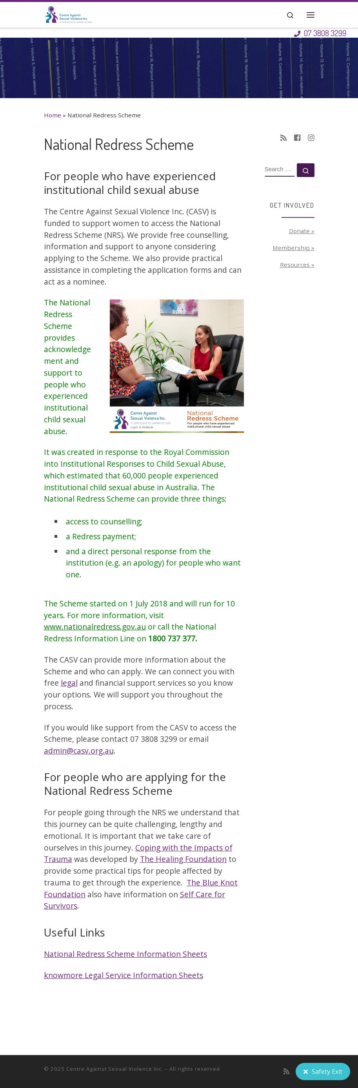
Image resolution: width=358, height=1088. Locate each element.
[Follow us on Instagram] (311, 138)
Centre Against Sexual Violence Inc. (114, 1068)
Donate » (301, 231)
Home (52, 115)
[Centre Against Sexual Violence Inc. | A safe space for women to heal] (68, 13)
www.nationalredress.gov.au (95, 626)
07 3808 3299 (320, 33)
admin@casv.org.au (79, 750)
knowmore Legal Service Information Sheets (123, 975)
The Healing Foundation (183, 859)
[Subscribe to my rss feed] (283, 138)
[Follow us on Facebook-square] (297, 138)
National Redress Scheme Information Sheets (125, 954)
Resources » (297, 264)
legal (69, 682)
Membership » (293, 248)
